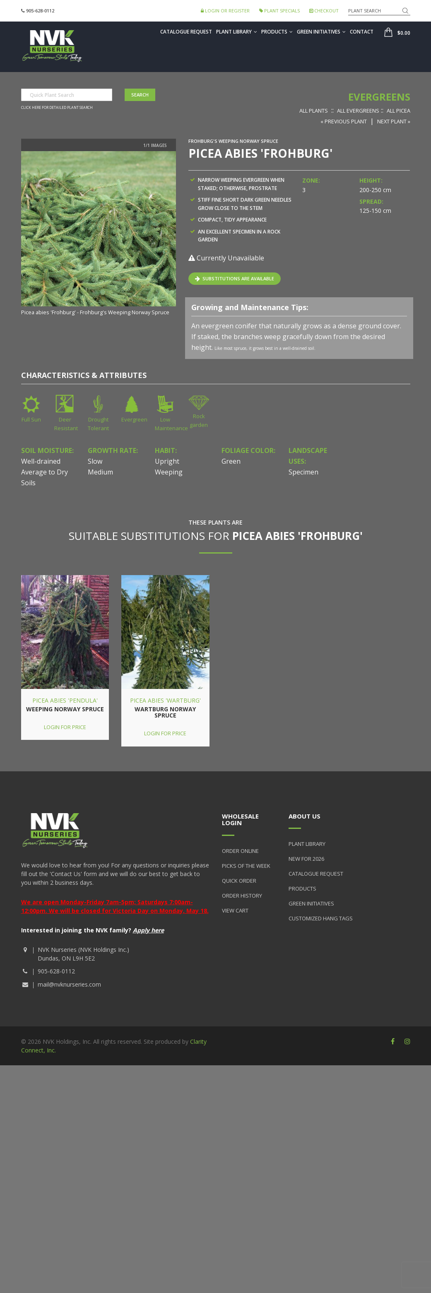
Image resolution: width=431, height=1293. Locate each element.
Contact (361, 31)
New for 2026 (306, 858)
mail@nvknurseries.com (69, 984)
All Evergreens (358, 110)
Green (231, 461)
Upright (167, 461)
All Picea (398, 110)
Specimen (303, 472)
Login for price (65, 727)
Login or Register (225, 10)
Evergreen (134, 419)
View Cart (235, 910)
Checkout (324, 10)
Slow (95, 461)
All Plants (313, 110)
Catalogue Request (186, 31)
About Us (304, 816)
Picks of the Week (246, 865)
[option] (98, 234)
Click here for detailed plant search (57, 107)
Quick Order (239, 880)
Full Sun (31, 419)
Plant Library (236, 31)
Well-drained (40, 461)
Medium (100, 472)
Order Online (240, 851)
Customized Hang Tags (321, 918)
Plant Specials (279, 10)
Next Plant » (393, 121)
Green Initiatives (321, 31)
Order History (242, 895)
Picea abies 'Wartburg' (165, 700)
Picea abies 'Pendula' (65, 700)
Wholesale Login (240, 819)
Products (277, 31)
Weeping (169, 472)
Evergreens (379, 97)
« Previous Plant (343, 121)
